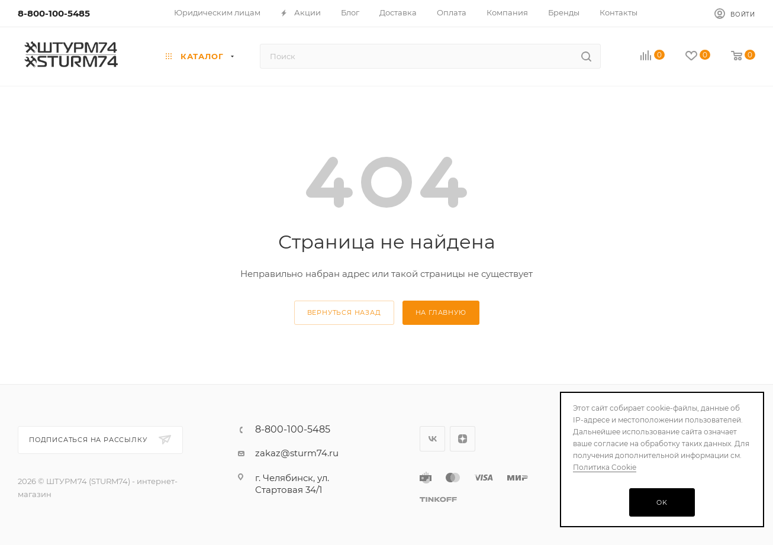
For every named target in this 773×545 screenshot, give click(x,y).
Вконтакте (432, 439)
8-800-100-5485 (54, 13)
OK (662, 502)
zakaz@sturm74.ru (297, 453)
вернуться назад (344, 312)
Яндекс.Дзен (462, 439)
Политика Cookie (604, 467)
